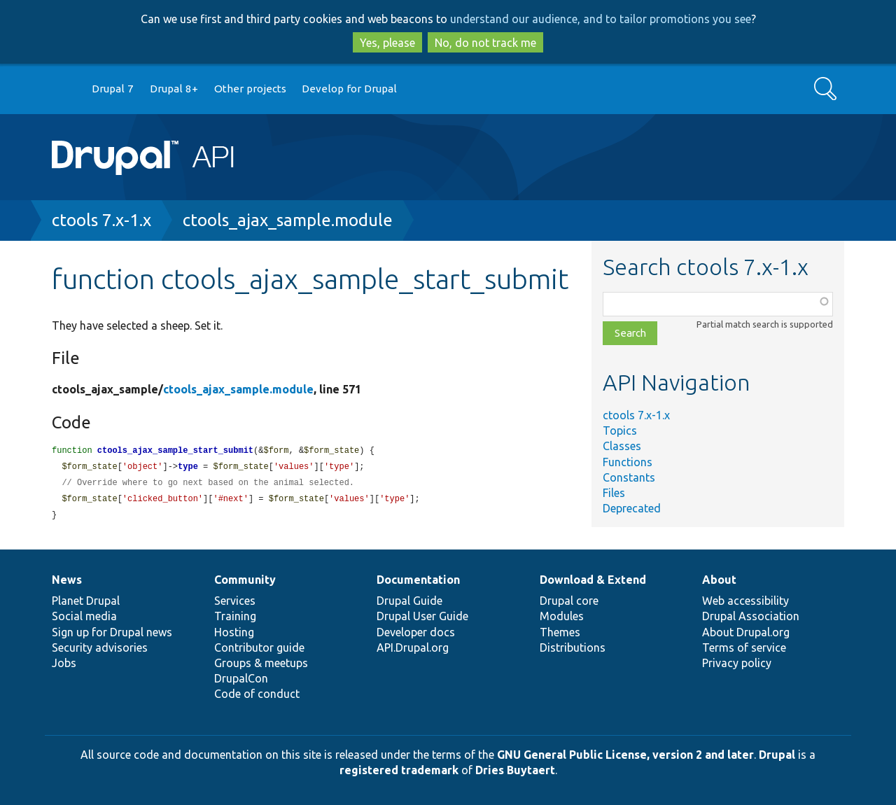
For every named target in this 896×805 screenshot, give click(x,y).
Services (234, 600)
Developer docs (416, 632)
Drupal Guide (409, 600)
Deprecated (632, 508)
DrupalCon (241, 678)
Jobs (64, 663)
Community (245, 579)
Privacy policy (736, 663)
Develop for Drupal (349, 88)
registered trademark (399, 770)
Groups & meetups (261, 663)
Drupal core (569, 600)
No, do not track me (485, 42)
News (67, 579)
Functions (627, 462)
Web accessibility (745, 600)
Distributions (573, 647)
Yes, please (387, 42)
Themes (560, 632)
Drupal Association (750, 616)
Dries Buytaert (515, 770)
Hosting (234, 632)
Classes (622, 446)
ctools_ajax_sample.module (288, 220)
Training (235, 616)
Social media (84, 616)
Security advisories (100, 647)
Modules (562, 616)
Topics (620, 430)
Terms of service (744, 647)
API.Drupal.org (413, 647)
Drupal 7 (113, 88)
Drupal (777, 754)
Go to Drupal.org (65, 89)
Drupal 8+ (174, 88)
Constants (629, 477)
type (188, 468)
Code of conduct (257, 693)
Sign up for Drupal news (112, 632)
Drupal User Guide (422, 616)
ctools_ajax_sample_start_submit (175, 451)
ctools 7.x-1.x (101, 220)
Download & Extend (593, 579)
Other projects (250, 88)
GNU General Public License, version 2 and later (625, 754)
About (719, 579)
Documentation (418, 579)
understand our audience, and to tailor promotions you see (600, 19)
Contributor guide (259, 647)
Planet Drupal (86, 600)
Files (614, 492)
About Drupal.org (746, 632)
